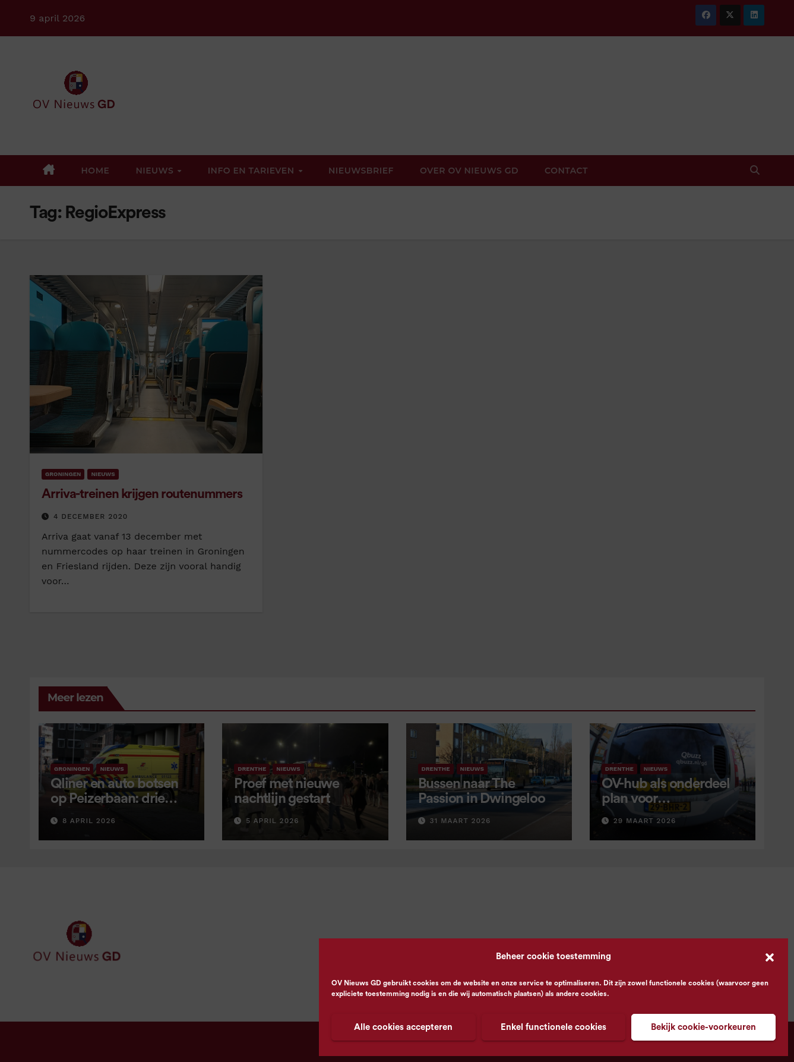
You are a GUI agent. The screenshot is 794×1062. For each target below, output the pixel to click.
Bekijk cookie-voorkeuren (703, 1027)
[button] (770, 957)
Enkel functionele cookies (553, 1027)
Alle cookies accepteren (403, 1027)
